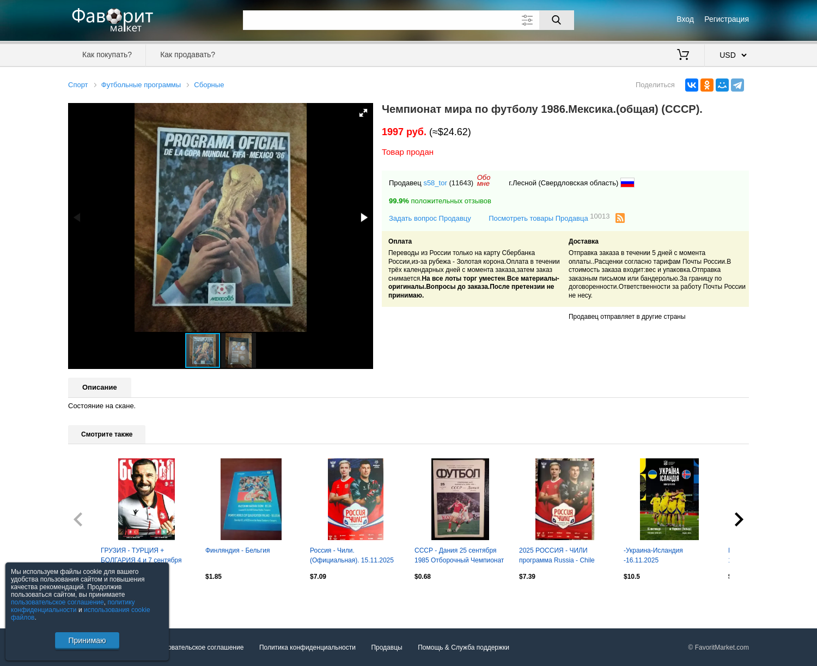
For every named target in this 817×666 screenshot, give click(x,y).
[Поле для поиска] (408, 20)
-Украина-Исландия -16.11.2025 (653, 555)
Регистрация (726, 19)
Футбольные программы (141, 85)
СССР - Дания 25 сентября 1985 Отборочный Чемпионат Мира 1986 (459, 556)
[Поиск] (556, 20)
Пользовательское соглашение (197, 647)
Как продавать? (187, 54)
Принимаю (87, 640)
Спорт (78, 85)
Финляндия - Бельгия (237, 550)
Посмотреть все (92, 599)
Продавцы (386, 647)
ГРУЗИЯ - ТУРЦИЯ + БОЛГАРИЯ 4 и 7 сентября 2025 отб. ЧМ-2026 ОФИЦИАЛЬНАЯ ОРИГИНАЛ (145, 556)
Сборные (209, 85)
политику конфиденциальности (73, 606)
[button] (363, 113)
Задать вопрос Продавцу (430, 218)
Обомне (484, 180)
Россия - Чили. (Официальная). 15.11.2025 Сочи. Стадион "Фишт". (352, 556)
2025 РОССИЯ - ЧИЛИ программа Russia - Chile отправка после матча (557, 556)
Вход (685, 19)
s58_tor (435, 183)
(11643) (461, 183)
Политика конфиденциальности (307, 647)
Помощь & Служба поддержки (463, 647)
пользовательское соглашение (57, 602)
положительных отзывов (440, 201)
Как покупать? (107, 54)
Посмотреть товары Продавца (549, 217)
